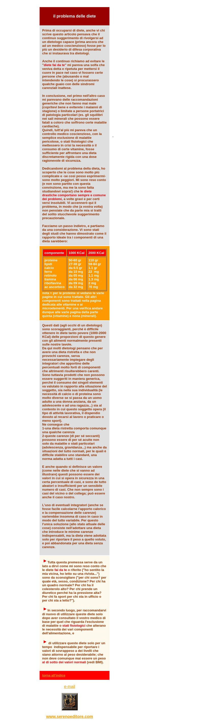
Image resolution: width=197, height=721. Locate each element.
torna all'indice (53, 675)
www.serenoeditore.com (69, 716)
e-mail (69, 686)
